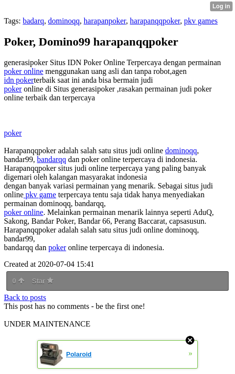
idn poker (19, 80)
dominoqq (64, 21)
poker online (23, 71)
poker (13, 89)
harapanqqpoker (155, 21)
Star (42, 281)
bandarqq (52, 159)
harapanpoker (105, 21)
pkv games (201, 21)
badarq (33, 21)
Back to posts (25, 297)
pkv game (40, 194)
